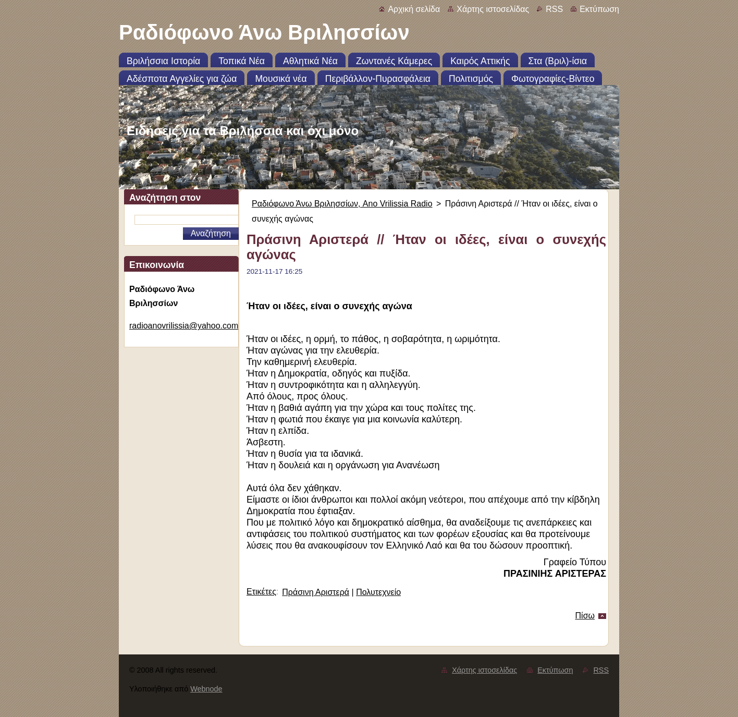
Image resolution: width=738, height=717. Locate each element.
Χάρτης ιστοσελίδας (493, 9)
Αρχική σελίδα (414, 9)
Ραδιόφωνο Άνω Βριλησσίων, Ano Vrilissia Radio (342, 203)
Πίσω (585, 615)
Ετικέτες (261, 591)
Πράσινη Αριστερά (315, 592)
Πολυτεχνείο (378, 592)
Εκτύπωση (599, 9)
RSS (554, 9)
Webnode (206, 689)
